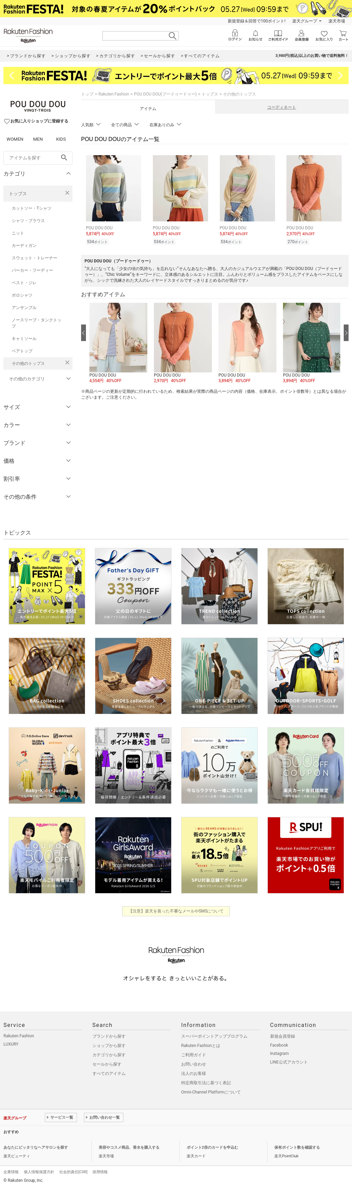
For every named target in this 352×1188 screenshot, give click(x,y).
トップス (18, 193)
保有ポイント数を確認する (297, 1147)
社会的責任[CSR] (73, 1172)
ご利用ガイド (193, 1054)
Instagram (279, 1053)
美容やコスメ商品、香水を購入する (129, 1147)
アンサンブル (24, 307)
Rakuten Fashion (113, 94)
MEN (38, 139)
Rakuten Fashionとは (200, 1045)
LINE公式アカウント (289, 1062)
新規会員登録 (282, 1036)
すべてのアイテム (109, 1073)
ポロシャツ (22, 295)
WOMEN (15, 139)
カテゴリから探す (109, 1054)
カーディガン (24, 245)
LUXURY (11, 1044)
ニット (18, 233)
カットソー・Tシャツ (31, 208)
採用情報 (100, 1172)
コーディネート (281, 107)
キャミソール (24, 338)
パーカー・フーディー (32, 270)
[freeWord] (37, 158)
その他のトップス (28, 363)
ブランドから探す (109, 1036)
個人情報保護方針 (39, 1172)
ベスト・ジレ (24, 282)
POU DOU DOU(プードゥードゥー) (165, 94)
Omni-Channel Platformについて (211, 1092)
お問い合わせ (193, 1064)
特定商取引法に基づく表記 (206, 1082)
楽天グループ (304, 21)
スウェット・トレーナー (34, 258)
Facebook (279, 1045)
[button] (118, 343)
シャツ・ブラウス (28, 220)
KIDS (61, 139)
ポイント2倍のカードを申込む (212, 1147)
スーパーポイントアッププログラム (214, 1036)
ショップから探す (109, 1045)
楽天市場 (337, 21)
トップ (87, 94)
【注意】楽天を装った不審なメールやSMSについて (176, 911)
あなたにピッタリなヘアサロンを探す (35, 1147)
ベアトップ (22, 351)
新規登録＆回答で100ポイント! (256, 21)
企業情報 (11, 1172)
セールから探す (106, 1064)
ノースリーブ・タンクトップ (36, 323)
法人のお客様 (193, 1073)
